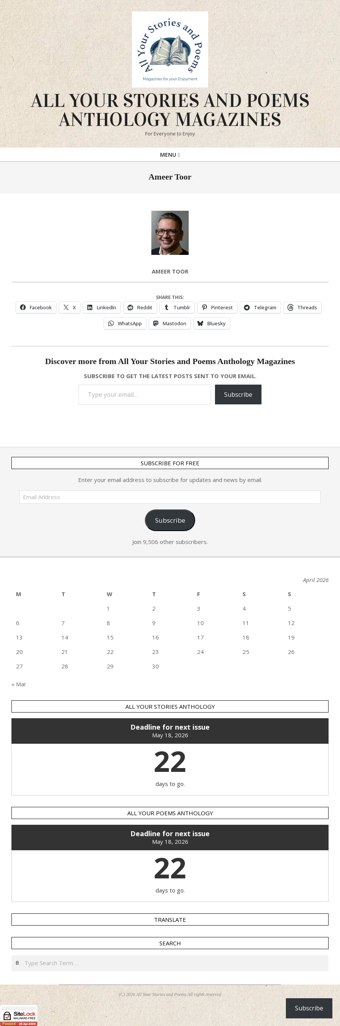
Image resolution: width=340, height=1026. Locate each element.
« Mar (18, 684)
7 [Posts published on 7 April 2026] (63, 623)
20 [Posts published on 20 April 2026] (19, 651)
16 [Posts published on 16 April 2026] (155, 637)
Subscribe (238, 394)
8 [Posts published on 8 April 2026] (108, 623)
